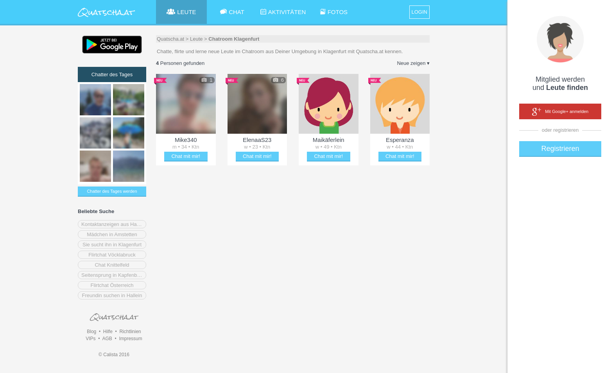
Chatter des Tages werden (112, 191)
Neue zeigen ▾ (413, 63)
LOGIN (419, 12)
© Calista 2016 (114, 354)
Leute (196, 39)
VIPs (90, 338)
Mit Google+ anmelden (560, 112)
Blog (91, 331)
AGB (107, 338)
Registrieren (560, 148)
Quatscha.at (170, 39)
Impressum (130, 338)
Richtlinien (130, 331)
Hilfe (108, 331)
